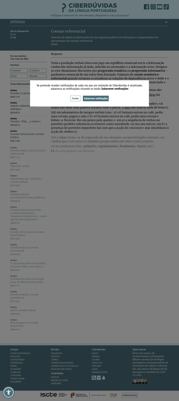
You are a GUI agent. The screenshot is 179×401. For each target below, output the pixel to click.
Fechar (75, 98)
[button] (8, 392)
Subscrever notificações (96, 98)
